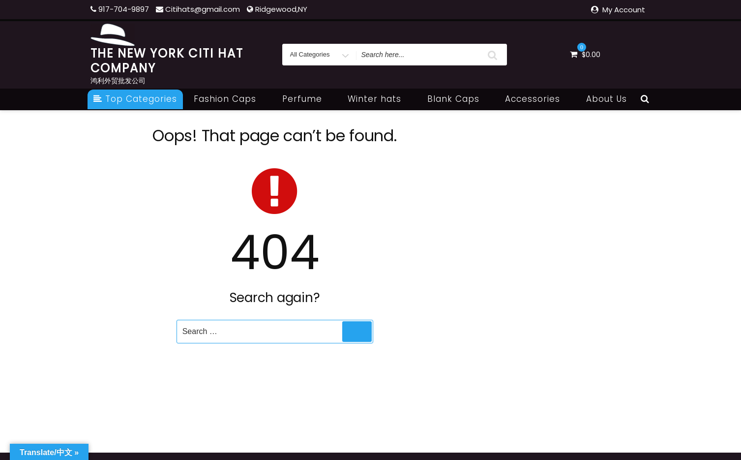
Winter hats (380, 99)
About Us (606, 99)
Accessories (538, 99)
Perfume (307, 99)
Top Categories (135, 99)
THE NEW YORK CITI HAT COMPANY (166, 60)
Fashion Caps (230, 99)
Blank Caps (458, 99)
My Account (623, 9)
